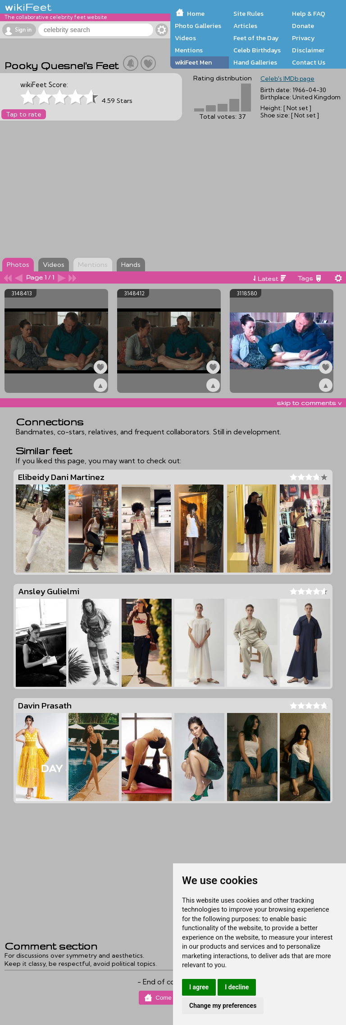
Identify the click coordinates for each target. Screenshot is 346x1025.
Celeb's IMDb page (287, 78)
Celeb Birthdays (257, 50)
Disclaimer (308, 50)
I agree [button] (199, 987)
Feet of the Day (256, 38)
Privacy (303, 38)
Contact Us (308, 62)
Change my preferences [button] (222, 1005)
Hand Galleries (255, 62)
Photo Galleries (198, 26)
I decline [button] (237, 987)
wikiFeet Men (193, 62)
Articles (245, 26)
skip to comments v (309, 402)
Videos (185, 38)
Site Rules (248, 14)
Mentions (189, 50)
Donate (303, 26)
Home (196, 14)
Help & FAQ (308, 14)
